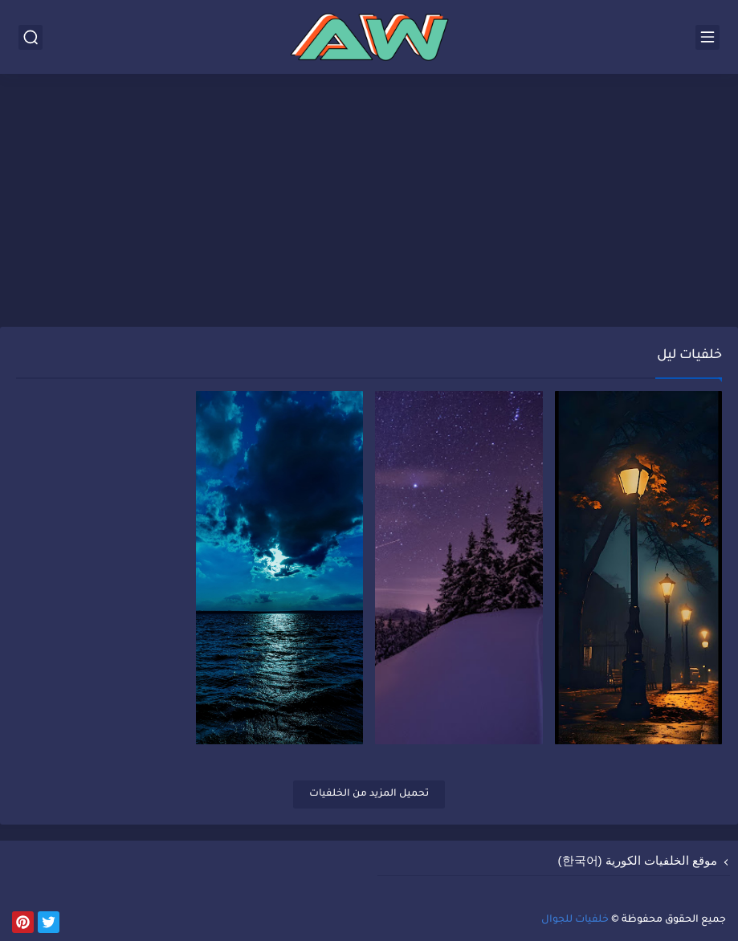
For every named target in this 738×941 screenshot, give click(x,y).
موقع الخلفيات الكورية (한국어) (638, 860)
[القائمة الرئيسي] (707, 37)
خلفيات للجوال (575, 920)
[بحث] (30, 37)
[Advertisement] (369, 202)
